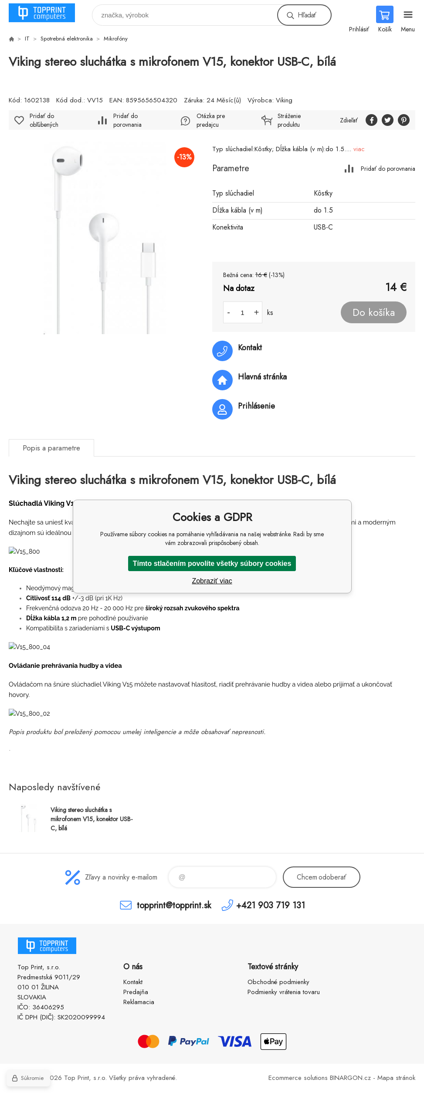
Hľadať (307, 15)
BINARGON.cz (350, 1078)
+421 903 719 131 (270, 905)
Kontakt (132, 982)
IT (27, 38)
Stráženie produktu (289, 120)
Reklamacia (138, 1002)
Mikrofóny (116, 38)
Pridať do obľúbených (44, 120)
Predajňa (135, 992)
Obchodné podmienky (278, 982)
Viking (284, 100)
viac (359, 149)
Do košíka (374, 312)
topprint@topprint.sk (174, 905)
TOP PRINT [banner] (47, 13)
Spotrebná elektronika (67, 38)
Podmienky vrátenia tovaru (284, 992)
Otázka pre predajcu (211, 120)
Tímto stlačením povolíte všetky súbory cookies (212, 563)
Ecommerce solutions (298, 1078)
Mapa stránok (396, 1078)
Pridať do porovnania (388, 168)
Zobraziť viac (212, 581)
